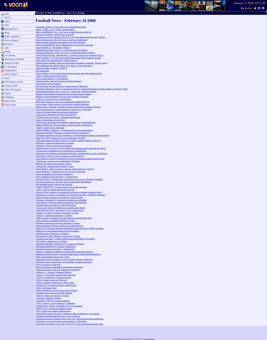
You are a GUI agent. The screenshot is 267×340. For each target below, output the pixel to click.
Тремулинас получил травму (48, 84)
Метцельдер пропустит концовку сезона (53, 164)
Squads (8, 93)
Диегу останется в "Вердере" (48, 264)
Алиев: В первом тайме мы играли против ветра (57, 112)
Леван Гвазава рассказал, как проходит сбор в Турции (59, 197)
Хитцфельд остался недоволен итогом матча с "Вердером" (61, 321)
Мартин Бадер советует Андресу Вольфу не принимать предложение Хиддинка (71, 148)
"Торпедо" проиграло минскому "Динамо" (54, 215)
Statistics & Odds (12, 63)
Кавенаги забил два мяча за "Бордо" (51, 68)
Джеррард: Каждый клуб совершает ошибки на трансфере (61, 200)
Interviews (9, 44)
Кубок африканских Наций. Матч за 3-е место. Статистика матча (64, 65)
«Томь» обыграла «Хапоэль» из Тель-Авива (55, 282)
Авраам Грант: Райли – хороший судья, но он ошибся (59, 306)
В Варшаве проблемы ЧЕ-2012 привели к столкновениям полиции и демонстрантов (72, 135)
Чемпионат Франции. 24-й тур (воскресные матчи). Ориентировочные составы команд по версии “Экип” (82, 89)
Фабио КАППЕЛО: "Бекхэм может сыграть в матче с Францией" (64, 125)
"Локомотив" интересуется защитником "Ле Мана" (58, 161)
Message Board (11, 29)
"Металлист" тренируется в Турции (51, 241)
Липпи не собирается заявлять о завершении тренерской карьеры (64, 251)
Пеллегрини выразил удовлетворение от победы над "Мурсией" (64, 109)
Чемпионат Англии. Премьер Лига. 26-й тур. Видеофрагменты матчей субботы (70, 37)
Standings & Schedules (14, 59)
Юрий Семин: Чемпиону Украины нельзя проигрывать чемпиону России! (68, 107)
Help (7, 25)
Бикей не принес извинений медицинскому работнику (59, 267)
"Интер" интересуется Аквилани (50, 127)
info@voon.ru (150, 339)
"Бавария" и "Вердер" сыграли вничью (53, 301)
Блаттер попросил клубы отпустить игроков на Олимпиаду (61, 40)
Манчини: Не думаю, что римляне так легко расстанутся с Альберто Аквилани (70, 195)
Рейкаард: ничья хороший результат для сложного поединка (62, 96)
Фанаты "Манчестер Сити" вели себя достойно (56, 290)
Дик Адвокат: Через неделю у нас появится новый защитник (62, 104)
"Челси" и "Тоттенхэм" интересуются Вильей (56, 275)
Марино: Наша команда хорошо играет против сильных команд (63, 94)
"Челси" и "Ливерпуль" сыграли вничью (53, 277)
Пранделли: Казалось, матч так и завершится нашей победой (62, 102)
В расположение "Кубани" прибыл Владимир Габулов (59, 226)
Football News (11, 70)
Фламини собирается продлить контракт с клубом (58, 223)
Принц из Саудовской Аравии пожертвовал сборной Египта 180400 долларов (69, 228)
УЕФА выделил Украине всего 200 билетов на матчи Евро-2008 (64, 218)
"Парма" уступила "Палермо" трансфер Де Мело (57, 213)
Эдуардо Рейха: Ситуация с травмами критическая (58, 117)
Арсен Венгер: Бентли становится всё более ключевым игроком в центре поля (70, 158)
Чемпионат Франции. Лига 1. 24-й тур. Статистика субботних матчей (66, 91)
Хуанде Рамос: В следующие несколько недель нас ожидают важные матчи (69, 73)
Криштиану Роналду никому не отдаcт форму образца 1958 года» (64, 259)
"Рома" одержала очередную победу (51, 76)
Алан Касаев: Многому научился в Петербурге (56, 115)
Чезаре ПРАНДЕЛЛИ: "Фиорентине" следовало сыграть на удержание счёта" (69, 55)
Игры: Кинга (10, 105)
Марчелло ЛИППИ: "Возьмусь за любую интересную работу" (63, 133)
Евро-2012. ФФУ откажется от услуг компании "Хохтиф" (61, 138)
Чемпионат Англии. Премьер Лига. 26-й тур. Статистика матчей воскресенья (69, 319)
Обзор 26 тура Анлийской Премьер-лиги (53, 308)
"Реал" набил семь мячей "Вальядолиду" (53, 311)
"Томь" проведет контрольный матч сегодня (55, 189)
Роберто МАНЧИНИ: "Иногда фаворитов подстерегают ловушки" (65, 45)
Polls (7, 48)
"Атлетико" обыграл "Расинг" (49, 298)
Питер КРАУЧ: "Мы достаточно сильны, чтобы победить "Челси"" (65, 169)
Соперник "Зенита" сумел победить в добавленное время (61, 27)
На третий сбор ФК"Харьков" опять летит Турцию (58, 236)
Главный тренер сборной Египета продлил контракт (58, 81)
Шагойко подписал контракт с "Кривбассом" (55, 249)
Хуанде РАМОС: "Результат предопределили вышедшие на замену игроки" (69, 58)
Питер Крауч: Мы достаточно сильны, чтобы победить (60, 156)
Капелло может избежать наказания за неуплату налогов (60, 42)
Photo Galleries (11, 74)
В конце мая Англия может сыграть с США (55, 166)
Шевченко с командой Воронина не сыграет (55, 143)
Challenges (9, 97)
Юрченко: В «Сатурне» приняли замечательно (56, 285)
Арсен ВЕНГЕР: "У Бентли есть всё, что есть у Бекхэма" (61, 171)
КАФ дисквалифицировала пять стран (52, 257)
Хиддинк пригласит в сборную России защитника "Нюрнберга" (64, 182)
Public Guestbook (12, 36)
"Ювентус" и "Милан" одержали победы (53, 272)
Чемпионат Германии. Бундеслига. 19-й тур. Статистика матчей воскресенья (69, 324)
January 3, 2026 (243, 3)
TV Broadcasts (11, 67)
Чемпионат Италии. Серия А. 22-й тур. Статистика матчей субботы (65, 52)
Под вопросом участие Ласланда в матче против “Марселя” (62, 86)
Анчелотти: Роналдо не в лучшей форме (53, 99)
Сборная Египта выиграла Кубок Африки (54, 293)
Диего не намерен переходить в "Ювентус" (54, 174)
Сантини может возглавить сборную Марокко (56, 205)
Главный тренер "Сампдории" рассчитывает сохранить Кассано (64, 262)
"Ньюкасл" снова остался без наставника (54, 146)
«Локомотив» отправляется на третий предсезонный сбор (61, 151)
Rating (7, 51)
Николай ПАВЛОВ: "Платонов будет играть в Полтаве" (60, 244)
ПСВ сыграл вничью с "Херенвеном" (52, 78)
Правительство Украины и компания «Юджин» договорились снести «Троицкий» (71, 153)
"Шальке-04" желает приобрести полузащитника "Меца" (61, 208)
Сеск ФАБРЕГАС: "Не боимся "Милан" (53, 47)
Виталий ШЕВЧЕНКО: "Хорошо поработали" (56, 246)
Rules (7, 21)
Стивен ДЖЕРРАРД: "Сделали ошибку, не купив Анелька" (61, 187)
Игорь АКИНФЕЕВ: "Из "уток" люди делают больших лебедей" (64, 32)
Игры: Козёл (10, 101)
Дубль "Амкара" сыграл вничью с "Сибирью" (56, 303)
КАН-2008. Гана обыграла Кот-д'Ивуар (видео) (56, 60)
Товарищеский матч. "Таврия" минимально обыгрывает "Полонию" (65, 239)
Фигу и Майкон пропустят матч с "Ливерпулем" (57, 177)
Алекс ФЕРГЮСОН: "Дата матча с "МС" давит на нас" (60, 210)
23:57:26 (259, 3)
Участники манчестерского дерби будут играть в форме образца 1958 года (68, 140)
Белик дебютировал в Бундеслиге (50, 120)
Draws (7, 78)
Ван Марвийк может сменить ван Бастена (54, 184)
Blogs (7, 33)
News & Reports (11, 40)
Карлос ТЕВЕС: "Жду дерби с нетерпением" (55, 29)
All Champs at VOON (14, 82)
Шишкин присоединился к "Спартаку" (53, 233)
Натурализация (42, 71)
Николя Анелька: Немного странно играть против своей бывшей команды (68, 254)
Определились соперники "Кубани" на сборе (55, 220)
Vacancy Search (11, 86)
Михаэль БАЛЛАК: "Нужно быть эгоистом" (55, 34)
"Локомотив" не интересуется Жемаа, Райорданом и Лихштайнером (65, 122)
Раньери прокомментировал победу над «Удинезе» (58, 316)
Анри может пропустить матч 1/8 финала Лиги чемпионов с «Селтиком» (68, 313)
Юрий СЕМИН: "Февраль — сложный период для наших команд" (65, 130)
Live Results (10, 55)
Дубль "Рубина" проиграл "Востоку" (52, 280)
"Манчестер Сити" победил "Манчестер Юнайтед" (58, 270)
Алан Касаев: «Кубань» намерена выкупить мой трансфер (61, 202)
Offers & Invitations (13, 89)
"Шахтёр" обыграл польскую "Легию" (52, 295)
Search (7, 17)
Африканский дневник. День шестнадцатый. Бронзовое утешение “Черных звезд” (72, 63)
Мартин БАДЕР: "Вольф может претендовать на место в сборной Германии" (69, 179)
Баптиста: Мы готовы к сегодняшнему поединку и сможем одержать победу (69, 192)
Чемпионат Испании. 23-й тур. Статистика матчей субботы (62, 50)
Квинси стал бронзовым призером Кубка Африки (57, 231)
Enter (7, 14)
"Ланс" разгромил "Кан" (46, 288)
